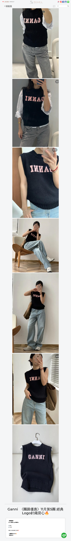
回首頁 (8, 6)
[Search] (61, 6)
